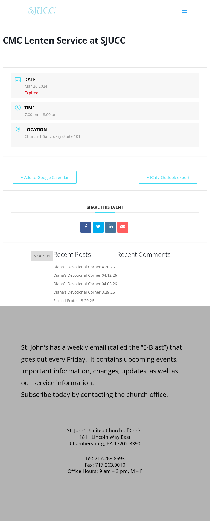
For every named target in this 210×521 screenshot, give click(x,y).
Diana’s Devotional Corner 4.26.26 (84, 266)
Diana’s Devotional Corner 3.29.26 (84, 292)
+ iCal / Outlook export (168, 177)
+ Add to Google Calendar (45, 177)
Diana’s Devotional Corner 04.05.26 (85, 283)
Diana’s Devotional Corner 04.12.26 (85, 275)
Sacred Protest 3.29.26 (73, 300)
